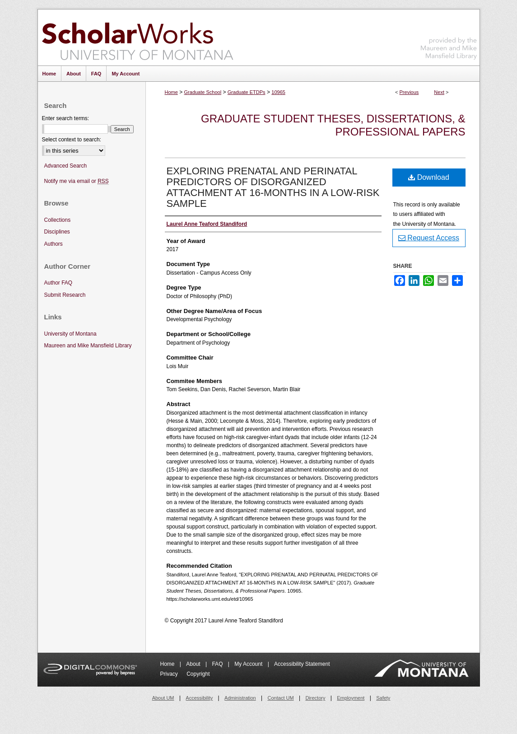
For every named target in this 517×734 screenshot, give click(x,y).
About (194, 664)
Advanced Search (65, 166)
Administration (240, 698)
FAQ (218, 664)
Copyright (198, 674)
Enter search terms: (65, 118)
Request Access (428, 238)
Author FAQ (58, 283)
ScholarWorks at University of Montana (137, 37)
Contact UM (281, 698)
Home (171, 92)
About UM (163, 698)
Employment (350, 698)
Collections (57, 220)
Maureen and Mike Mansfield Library (449, 35)
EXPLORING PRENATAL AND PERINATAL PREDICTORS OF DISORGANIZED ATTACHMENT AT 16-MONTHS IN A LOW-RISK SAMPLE (273, 187)
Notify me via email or (76, 181)
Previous (409, 92)
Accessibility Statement (302, 664)
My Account (249, 664)
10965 (278, 92)
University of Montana (70, 334)
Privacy (170, 674)
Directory (315, 698)
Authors (53, 244)
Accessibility (199, 698)
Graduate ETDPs (246, 92)
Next (439, 92)
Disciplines (57, 232)
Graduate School (203, 92)
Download (428, 177)
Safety (383, 698)
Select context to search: (71, 139)
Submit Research (65, 295)
